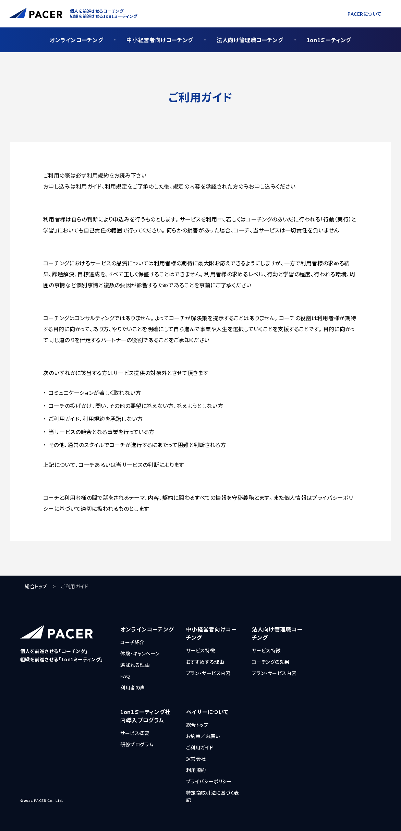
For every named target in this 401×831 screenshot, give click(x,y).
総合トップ (36, 586)
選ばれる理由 (135, 664)
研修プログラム (137, 744)
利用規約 (196, 770)
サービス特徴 (200, 650)
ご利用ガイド (199, 747)
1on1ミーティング (329, 40)
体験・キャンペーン (140, 653)
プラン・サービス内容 (208, 673)
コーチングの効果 (271, 661)
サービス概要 (134, 733)
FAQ (125, 676)
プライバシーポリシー (209, 781)
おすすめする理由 (205, 661)
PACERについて (365, 13)
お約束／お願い (203, 736)
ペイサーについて (207, 712)
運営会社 (196, 758)
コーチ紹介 (132, 642)
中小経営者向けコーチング (159, 40)
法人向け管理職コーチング (250, 40)
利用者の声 (132, 687)
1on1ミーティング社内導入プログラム (145, 716)
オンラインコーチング (76, 40)
